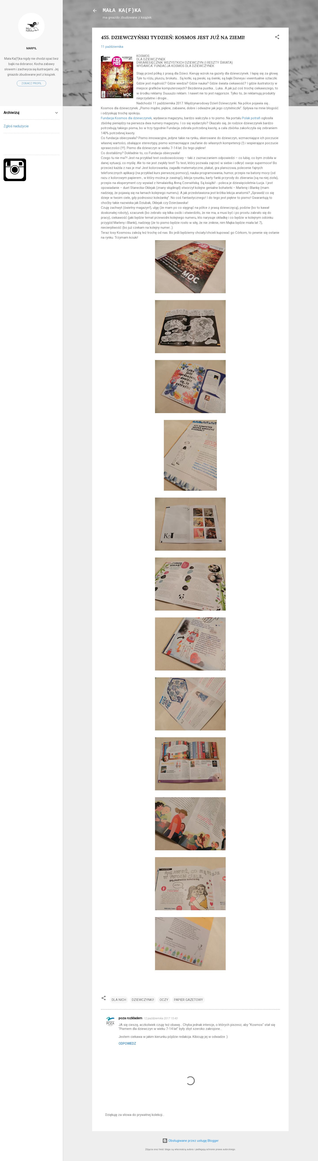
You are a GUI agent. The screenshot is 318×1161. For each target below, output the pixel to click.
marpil (31, 48)
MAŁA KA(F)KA (122, 10)
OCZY (164, 1000)
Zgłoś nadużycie (16, 126)
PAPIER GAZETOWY (188, 1000)
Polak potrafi (251, 118)
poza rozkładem (130, 1018)
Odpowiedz (127, 1043)
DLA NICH (119, 1000)
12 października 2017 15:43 (161, 1018)
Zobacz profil (31, 83)
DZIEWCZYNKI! (143, 1000)
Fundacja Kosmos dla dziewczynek (126, 118)
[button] (277, 37)
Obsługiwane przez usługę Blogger (190, 1141)
